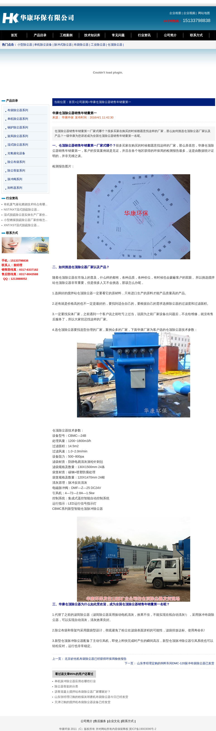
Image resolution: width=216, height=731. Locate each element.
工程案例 (66, 35)
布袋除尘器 (81, 44)
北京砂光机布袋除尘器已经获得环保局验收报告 (96, 658)
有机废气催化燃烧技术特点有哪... (26, 204)
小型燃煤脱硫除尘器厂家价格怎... (26, 220)
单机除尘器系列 (17, 118)
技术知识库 (92, 35)
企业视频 (189, 13)
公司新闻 (82, 102)
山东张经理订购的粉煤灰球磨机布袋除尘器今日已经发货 (91, 697)
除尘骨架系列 (16, 170)
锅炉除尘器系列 (17, 127)
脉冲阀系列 (14, 179)
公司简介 (170, 35)
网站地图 (204, 13)
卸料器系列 (14, 187)
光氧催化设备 (16, 153)
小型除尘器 (24, 44)
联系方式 (196, 35)
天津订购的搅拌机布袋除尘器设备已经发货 (82, 702)
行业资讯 (144, 35)
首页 (14, 35)
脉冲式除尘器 (63, 44)
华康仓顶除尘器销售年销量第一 (110, 102)
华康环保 (68, 117)
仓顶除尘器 (115, 44)
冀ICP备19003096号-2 (142, 729)
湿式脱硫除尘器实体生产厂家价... (26, 214)
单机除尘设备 (43, 44)
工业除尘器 (98, 44)
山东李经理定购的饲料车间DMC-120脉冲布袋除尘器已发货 (175, 663)
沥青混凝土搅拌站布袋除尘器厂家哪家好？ (82, 691)
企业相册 (175, 13)
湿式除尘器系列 (17, 144)
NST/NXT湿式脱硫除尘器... (21, 209)
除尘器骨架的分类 (66, 686)
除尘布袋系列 (16, 162)
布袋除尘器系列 (17, 110)
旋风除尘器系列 (17, 136)
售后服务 (100, 721)
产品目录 (40, 35)
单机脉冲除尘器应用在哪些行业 (75, 681)
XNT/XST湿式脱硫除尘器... (21, 225)
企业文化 (114, 721)
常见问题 (118, 35)
